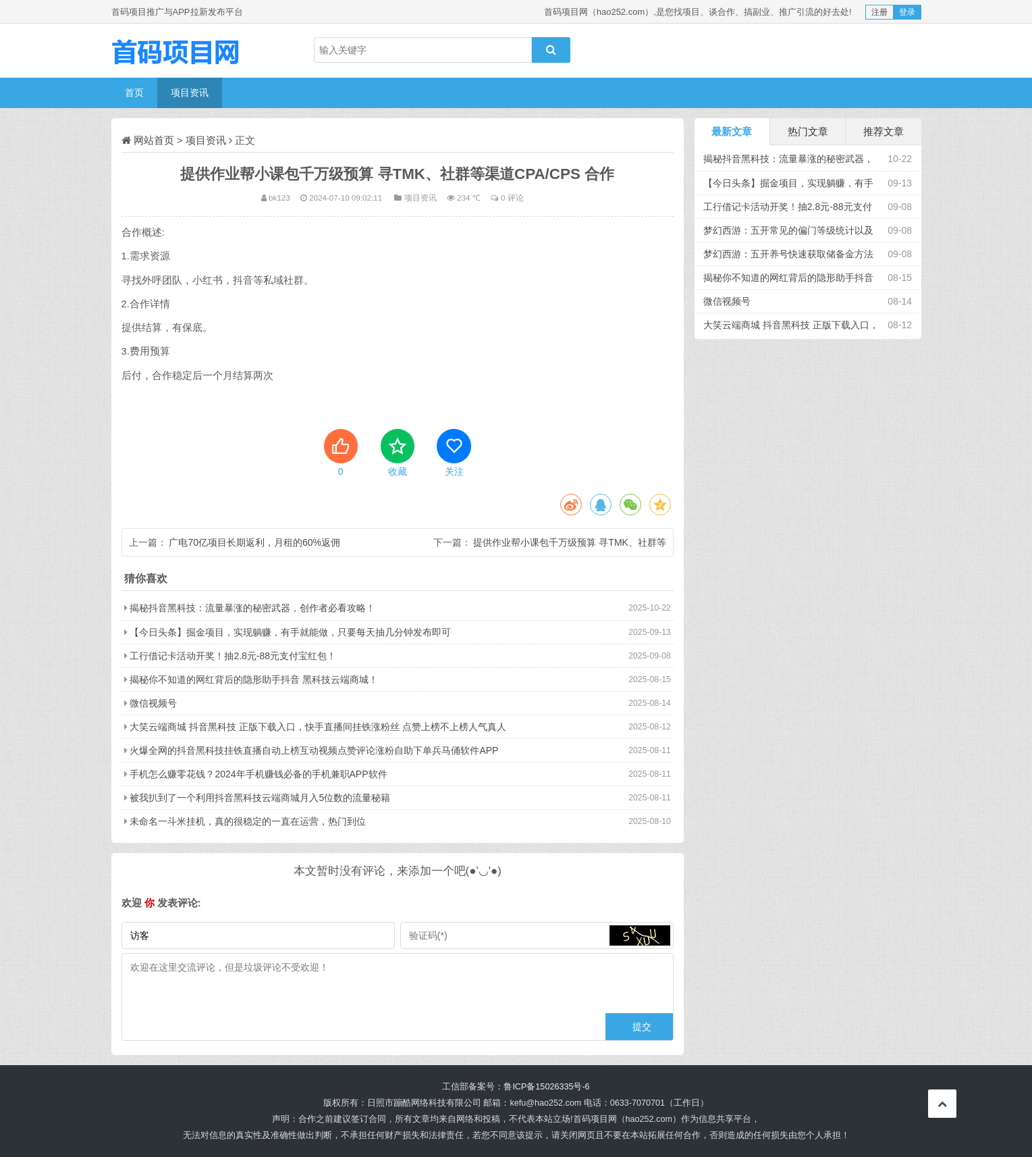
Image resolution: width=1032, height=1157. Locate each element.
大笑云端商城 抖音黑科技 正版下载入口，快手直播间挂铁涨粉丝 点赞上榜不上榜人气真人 (318, 726)
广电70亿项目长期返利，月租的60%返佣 (254, 542)
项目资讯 (190, 92)
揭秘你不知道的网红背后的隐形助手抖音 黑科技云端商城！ (254, 679)
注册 (879, 12)
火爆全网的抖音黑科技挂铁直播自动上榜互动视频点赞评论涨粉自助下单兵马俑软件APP (314, 750)
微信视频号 (153, 703)
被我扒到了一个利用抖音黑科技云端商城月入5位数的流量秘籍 (260, 797)
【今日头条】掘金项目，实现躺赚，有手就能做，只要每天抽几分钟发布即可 (290, 632)
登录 (907, 12)
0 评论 (512, 197)
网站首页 (154, 140)
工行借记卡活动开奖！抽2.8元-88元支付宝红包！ (233, 655)
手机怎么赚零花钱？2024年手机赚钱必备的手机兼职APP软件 (258, 774)
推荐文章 (883, 131)
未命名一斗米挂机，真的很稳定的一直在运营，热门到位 (248, 821)
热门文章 (808, 131)
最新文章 (731, 131)
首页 (134, 92)
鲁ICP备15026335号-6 (546, 1086)
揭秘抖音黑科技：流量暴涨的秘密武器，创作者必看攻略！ (252, 607)
